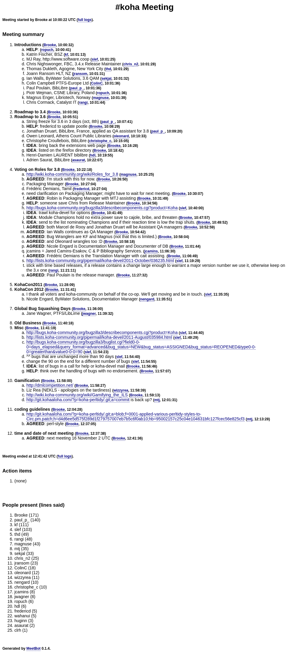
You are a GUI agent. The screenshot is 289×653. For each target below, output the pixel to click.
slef (95, 59)
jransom (80, 74)
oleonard (121, 136)
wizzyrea (120, 390)
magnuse (101, 98)
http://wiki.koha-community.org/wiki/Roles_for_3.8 (72, 174)
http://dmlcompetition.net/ (49, 385)
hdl (92, 155)
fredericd (81, 189)
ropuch (47, 50)
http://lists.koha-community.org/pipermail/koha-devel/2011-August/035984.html (99, 337)
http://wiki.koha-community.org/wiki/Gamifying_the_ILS (77, 394)
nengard (147, 299)
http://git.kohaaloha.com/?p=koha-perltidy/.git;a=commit (78, 399)
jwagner (89, 314)
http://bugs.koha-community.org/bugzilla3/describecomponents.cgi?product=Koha (101, 207)
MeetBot (33, 648)
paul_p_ (77, 88)
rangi (83, 102)
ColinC (97, 83)
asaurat (78, 160)
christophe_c (100, 141)
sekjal (106, 78)
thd (108, 69)
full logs (84, 20)
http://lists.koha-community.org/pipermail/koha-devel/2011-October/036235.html (100, 260)
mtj (157, 400)
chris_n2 (131, 64)
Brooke (49, 45)
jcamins (151, 251)
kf (66, 54)
